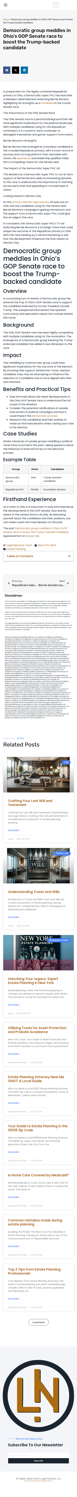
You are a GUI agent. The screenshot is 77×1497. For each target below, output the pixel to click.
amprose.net (8, 660)
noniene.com (23, 651)
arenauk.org (40, 651)
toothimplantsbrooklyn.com (13, 677)
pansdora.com (31, 702)
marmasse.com (59, 716)
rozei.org (7, 651)
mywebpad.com (37, 654)
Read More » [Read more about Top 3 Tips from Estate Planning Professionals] (14, 1299)
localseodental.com (19, 674)
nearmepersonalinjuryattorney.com (58, 700)
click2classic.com (40, 695)
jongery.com (32, 647)
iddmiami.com (9, 718)
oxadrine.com (39, 681)
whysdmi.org (39, 668)
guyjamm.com (61, 645)
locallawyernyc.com (20, 693)
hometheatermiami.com (12, 712)
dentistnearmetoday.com (12, 645)
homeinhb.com (61, 691)
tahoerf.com (57, 647)
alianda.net (16, 637)
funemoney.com (10, 708)
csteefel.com (36, 641)
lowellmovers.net (56, 654)
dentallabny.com (57, 685)
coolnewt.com (54, 708)
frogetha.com (40, 647)
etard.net (16, 702)
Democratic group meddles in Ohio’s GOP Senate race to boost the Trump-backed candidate (36, 530)
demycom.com (9, 654)
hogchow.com (55, 641)
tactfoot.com (50, 716)
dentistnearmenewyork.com (13, 681)
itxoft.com (32, 718)
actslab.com (8, 647)
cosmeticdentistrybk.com (58, 643)
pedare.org (37, 639)
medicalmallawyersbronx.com (53, 662)
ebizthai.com (9, 674)
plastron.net (57, 664)
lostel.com (26, 718)
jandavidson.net (33, 712)
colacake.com (39, 689)
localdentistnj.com (28, 639)
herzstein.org (15, 651)
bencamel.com (66, 693)
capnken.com (42, 637)
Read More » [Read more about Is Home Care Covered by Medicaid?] (14, 1197)
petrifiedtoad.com (27, 652)
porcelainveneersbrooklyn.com (46, 645)
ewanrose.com (42, 714)
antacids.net (27, 654)
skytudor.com (9, 649)
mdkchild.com (58, 637)
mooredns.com (54, 679)
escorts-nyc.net (31, 675)
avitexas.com (64, 672)
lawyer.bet (32, 536)
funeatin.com (9, 700)
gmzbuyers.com (59, 670)
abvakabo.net (63, 639)
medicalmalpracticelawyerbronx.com (49, 660)
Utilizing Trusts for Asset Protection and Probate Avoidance (37, 1030)
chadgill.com (50, 637)
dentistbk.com (48, 693)
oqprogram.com (46, 641)
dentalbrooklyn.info (54, 672)
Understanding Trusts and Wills (34, 891)
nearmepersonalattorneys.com (14, 687)
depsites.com (22, 706)
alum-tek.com (51, 656)
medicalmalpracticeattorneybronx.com (23, 658)
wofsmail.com (20, 670)
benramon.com (19, 708)
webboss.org (26, 660)
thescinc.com (25, 645)
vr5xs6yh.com (38, 674)
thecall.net (34, 664)
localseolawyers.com (28, 668)
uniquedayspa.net (10, 714)
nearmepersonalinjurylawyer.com (15, 643)
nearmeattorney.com (64, 666)
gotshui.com (65, 654)
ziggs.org (59, 712)
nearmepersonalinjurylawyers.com (32, 662)
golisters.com (58, 702)
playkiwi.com (9, 695)
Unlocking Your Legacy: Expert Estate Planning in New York (33, 980)
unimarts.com (22, 656)
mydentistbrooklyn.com (27, 689)
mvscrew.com (46, 654)
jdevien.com (34, 672)
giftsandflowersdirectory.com (41, 679)
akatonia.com (53, 683)
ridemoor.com (47, 674)
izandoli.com (28, 708)
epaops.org (58, 710)
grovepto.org (65, 714)
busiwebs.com (45, 708)
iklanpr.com (16, 647)
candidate (47, 103)
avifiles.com (40, 693)
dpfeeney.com (40, 691)
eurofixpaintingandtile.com (22, 683)
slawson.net (38, 643)
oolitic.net (54, 651)
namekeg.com (65, 647)
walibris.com (9, 702)
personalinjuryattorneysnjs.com (45, 675)
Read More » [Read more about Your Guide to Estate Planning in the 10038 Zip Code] (14, 1152)
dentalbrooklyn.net (10, 670)
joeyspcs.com (9, 693)
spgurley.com (29, 670)
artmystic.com (17, 716)
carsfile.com (64, 689)
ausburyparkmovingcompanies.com (24, 691)
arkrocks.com (23, 702)
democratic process (45, 416)
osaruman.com (17, 664)
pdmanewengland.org (31, 714)
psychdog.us (65, 681)
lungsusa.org (49, 702)
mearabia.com (40, 677)
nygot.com (52, 712)
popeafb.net (28, 666)
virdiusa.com (34, 660)
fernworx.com (63, 649)
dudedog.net (24, 647)
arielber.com (44, 683)
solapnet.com (9, 691)
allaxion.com (66, 662)
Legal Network (47, 1481)
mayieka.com (49, 647)
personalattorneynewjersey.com (15, 641)
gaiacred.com (17, 698)
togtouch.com (50, 677)
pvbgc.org (16, 710)
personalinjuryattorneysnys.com (59, 706)
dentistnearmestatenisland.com (14, 666)
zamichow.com (53, 649)
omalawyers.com (39, 670)
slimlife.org (61, 651)
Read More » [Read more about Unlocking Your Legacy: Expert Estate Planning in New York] (14, 1005)
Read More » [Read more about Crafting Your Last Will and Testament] (14, 830)
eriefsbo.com (65, 697)
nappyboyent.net (43, 712)
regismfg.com (57, 693)
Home (6, 19)
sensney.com (33, 645)
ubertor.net (59, 656)
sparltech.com (40, 718)
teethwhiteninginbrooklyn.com (33, 687)
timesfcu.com (67, 677)
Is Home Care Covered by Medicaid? (38, 1175)
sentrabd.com (9, 652)
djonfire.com (51, 710)
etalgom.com (49, 670)
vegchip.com (19, 639)
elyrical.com (27, 649)
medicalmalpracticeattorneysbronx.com (53, 704)
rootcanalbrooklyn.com (29, 677)
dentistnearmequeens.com (13, 668)
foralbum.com (9, 683)
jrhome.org (62, 708)
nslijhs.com (45, 652)
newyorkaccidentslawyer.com (14, 704)
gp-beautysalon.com (28, 681)
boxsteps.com (48, 681)
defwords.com (54, 658)
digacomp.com (18, 649)
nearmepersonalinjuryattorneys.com (57, 695)
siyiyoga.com (25, 700)
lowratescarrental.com (50, 668)
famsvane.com (47, 685)
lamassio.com (45, 706)
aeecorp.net (8, 637)
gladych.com (18, 652)
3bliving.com (57, 681)
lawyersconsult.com (54, 714)
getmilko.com (34, 700)
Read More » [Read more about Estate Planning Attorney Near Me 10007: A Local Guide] (14, 1103)
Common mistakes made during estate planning (35, 1222)
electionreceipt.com (11, 706)
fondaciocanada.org (28, 695)
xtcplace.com (42, 710)
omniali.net (47, 651)
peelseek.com (24, 712)
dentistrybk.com (35, 683)
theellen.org (27, 672)
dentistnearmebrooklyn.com (33, 685)
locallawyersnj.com (40, 656)
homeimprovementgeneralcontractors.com (50, 698)
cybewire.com (26, 679)
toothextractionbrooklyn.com (30, 697)
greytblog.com (28, 704)
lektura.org (60, 652)
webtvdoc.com (31, 651)
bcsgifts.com (49, 664)
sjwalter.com (61, 668)
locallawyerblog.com (11, 656)
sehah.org (35, 710)
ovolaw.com (37, 704)
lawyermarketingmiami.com (13, 662)
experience (24, 158)
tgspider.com (53, 652)
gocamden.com (64, 658)
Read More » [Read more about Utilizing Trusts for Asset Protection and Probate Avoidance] (14, 1054)
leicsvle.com (36, 708)
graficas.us (28, 641)
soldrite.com (17, 700)
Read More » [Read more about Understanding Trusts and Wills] (14, 917)
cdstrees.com (18, 718)
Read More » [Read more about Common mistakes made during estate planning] (14, 1246)
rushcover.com (46, 639)
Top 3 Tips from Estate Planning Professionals (34, 1271)
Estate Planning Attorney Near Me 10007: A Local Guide (36, 1079)
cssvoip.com (41, 664)
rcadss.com (36, 706)
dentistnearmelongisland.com (51, 687)
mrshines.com (53, 666)
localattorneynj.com (26, 710)
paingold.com (42, 716)
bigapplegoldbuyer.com (29, 698)
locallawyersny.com (46, 697)
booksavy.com (43, 672)
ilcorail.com (61, 683)
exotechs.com (30, 643)
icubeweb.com (31, 693)
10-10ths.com (55, 639)
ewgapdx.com (18, 672)
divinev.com (65, 660)
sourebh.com (37, 652)
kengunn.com (46, 643)
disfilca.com (8, 716)
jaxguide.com (26, 664)
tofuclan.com (67, 698)
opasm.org (29, 706)
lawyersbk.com (9, 679)
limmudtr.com (41, 702)
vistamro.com (20, 714)
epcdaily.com (58, 677)
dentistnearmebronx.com (42, 658)
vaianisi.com (18, 679)
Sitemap (28, 1481)
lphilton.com (8, 664)
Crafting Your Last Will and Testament (30, 802)
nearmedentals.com (51, 691)
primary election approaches (30, 202)
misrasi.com (30, 656)
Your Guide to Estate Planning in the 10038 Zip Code (38, 1128)
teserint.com (8, 698)
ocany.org (25, 716)
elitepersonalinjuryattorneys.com (15, 685)
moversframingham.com (12, 689)
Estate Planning (16, 549)
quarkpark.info (32, 716)
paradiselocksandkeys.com (52, 689)
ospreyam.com (19, 654)
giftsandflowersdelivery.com (28, 637)
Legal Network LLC (50, 1478)
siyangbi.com (57, 697)
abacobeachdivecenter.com (40, 649)
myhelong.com (42, 700)
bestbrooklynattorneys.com (40, 666)
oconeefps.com (9, 639)
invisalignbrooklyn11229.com (13, 697)
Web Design (36, 1481)
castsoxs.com (30, 674)
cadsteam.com (9, 672)
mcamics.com (17, 660)
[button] (56, 5)
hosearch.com (17, 695)
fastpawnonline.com (62, 675)
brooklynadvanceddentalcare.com (15, 675)
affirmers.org (9, 710)
